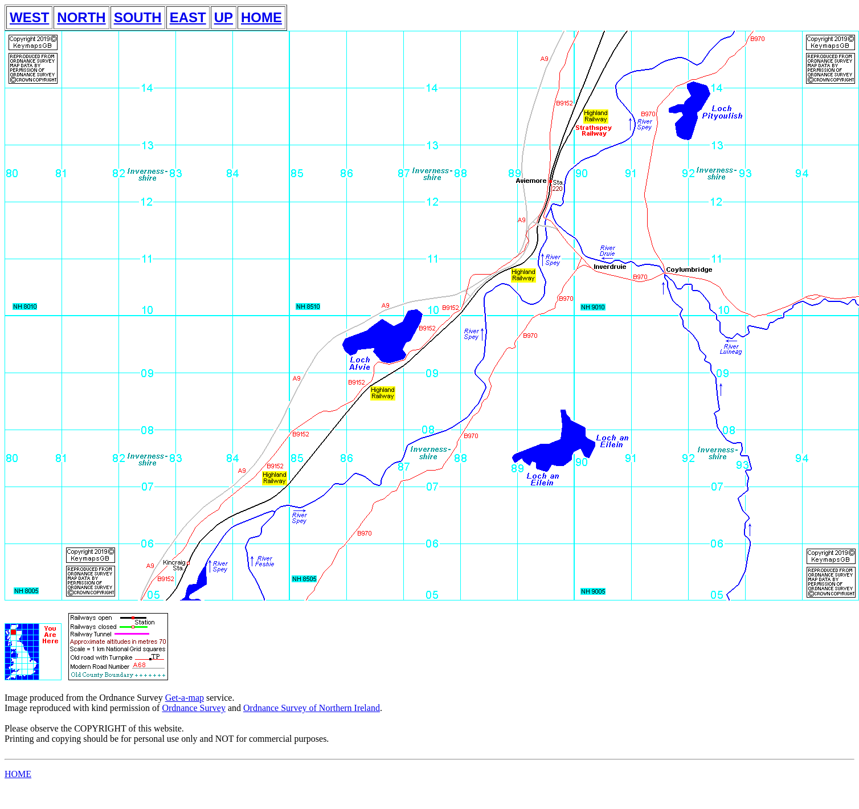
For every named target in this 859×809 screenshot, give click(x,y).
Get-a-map (184, 697)
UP (223, 17)
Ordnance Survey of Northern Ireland (311, 708)
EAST (188, 17)
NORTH (81, 17)
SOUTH (138, 17)
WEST (29, 17)
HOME (261, 17)
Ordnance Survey (194, 708)
